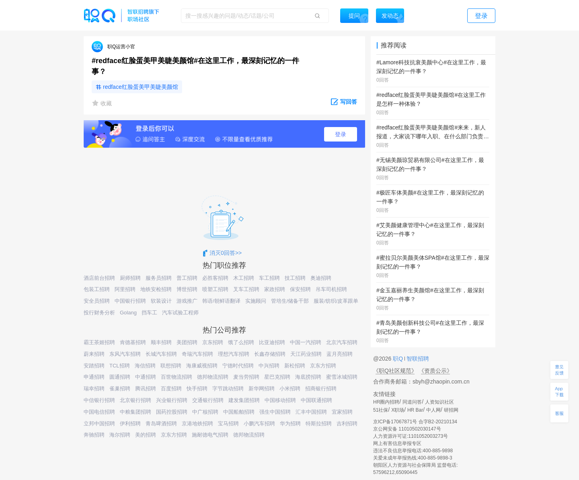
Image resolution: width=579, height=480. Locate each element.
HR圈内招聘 (386, 402)
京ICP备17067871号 (395, 422)
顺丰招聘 (161, 342)
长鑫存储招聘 (269, 354)
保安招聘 (300, 289)
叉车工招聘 (246, 289)
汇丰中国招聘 (311, 412)
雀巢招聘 (119, 389)
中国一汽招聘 (305, 342)
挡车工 (149, 313)
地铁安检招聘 (156, 289)
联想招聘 (170, 366)
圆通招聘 (119, 377)
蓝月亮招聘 (339, 354)
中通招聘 (145, 377)
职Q (398, 358)
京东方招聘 (323, 366)
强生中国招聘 (275, 412)
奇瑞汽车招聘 (197, 354)
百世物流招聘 (176, 377)
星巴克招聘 (277, 377)
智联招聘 (417, 358)
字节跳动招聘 (228, 389)
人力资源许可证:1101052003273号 (410, 436)
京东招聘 (212, 342)
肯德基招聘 (133, 342)
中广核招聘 (205, 412)
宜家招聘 (342, 412)
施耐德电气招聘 (210, 435)
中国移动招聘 (280, 400)
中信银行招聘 (99, 400)
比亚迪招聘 (272, 342)
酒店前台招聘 (99, 278)
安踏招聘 (94, 366)
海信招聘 (145, 366)
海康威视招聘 (202, 366)
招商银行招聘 (321, 389)
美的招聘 (145, 435)
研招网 (451, 410)
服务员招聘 (159, 278)
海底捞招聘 (308, 377)
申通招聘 (94, 377)
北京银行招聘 (135, 400)
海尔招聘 (119, 435)
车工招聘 (269, 278)
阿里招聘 (125, 289)
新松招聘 (294, 366)
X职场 (397, 410)
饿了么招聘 (241, 342)
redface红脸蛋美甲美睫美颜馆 (140, 87)
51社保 (380, 410)
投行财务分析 (99, 313)
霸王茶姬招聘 (99, 342)
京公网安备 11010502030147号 (407, 429)
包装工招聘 (97, 289)
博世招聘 (187, 289)
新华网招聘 (261, 389)
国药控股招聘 (171, 412)
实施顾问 (255, 301)
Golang (128, 313)
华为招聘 (290, 424)
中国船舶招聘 (239, 412)
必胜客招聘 (215, 278)
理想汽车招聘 (233, 354)
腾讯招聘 (145, 389)
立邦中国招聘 (99, 424)
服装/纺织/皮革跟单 (336, 301)
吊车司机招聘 (331, 289)
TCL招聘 (119, 366)
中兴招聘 (269, 366)
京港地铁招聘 (197, 424)
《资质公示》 (435, 370)
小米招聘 (289, 389)
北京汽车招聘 (341, 342)
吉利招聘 (347, 424)
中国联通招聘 (316, 400)
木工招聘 (243, 278)
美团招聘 (187, 342)
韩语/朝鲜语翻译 (221, 301)
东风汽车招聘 (125, 354)
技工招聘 (295, 278)
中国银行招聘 (130, 301)
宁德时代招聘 (238, 366)
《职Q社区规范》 (395, 370)
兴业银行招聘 (171, 400)
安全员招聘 (97, 301)
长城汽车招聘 (161, 354)
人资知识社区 (439, 402)
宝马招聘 (228, 424)
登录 (340, 134)
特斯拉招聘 (319, 424)
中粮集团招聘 (135, 412)
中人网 (433, 410)
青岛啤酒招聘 (161, 424)
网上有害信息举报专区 (397, 443)
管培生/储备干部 (290, 301)
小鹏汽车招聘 (259, 424)
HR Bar (415, 410)
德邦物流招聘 (212, 377)
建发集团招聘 (244, 400)
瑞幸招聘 (94, 389)
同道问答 (412, 402)
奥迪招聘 (320, 278)
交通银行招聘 (208, 400)
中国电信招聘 (99, 412)
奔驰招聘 (94, 435)
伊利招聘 (130, 424)
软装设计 (161, 301)
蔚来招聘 (94, 354)
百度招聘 (171, 389)
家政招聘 (274, 289)
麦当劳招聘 (246, 377)
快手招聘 (197, 389)
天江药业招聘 (306, 354)
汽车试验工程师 (180, 313)
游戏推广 (187, 301)
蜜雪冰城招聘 (341, 377)
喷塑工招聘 (215, 289)
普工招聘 (187, 278)
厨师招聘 (130, 278)
